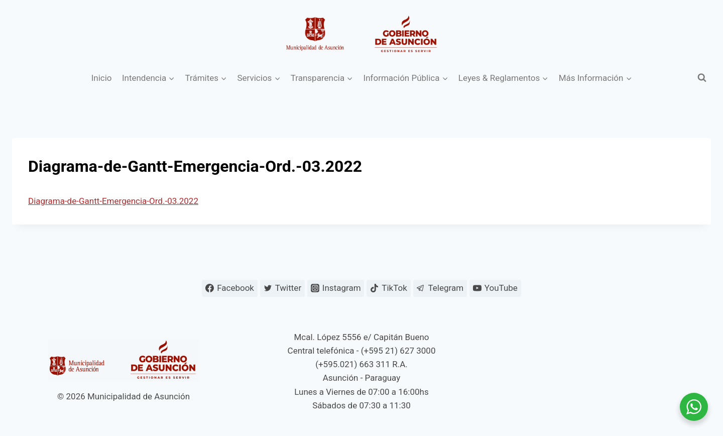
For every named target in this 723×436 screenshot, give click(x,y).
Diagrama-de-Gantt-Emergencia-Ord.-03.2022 (113, 201)
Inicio (101, 78)
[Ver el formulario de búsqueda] (702, 78)
